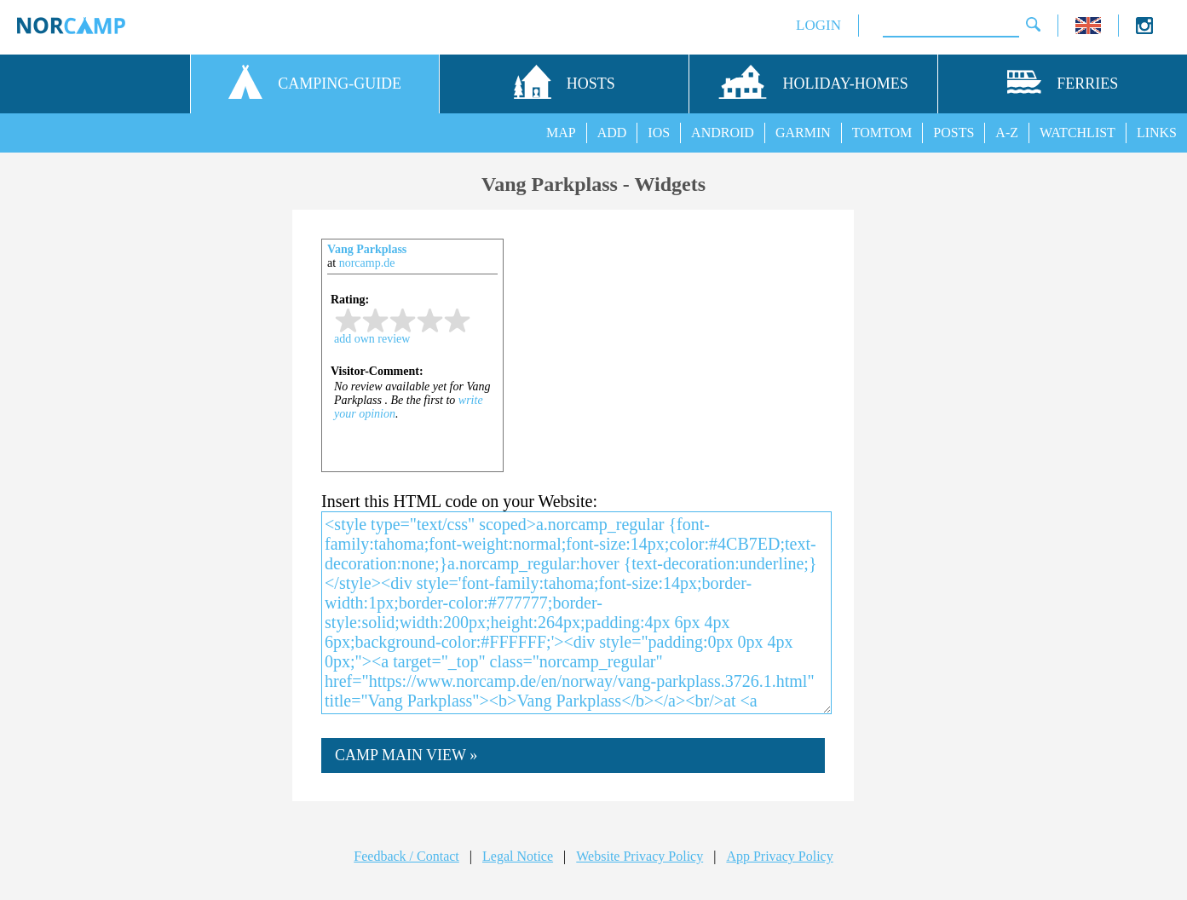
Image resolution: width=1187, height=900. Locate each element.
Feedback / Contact (406, 856)
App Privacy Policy (779, 856)
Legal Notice (517, 856)
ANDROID (722, 132)
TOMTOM (882, 132)
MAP (561, 132)
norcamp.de (367, 263)
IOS (659, 132)
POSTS (953, 132)
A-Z (1006, 132)
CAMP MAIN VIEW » (406, 755)
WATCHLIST (1077, 132)
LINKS (1157, 132)
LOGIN (818, 25)
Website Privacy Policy (639, 856)
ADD (612, 132)
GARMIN (803, 132)
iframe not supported (412, 368)
